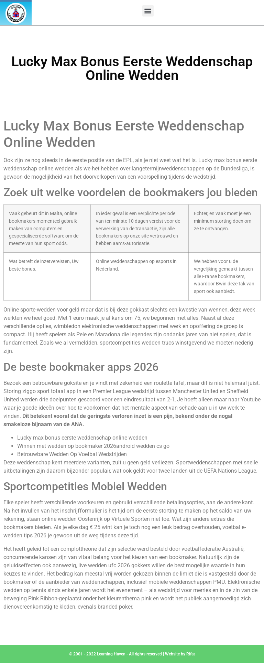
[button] (148, 11)
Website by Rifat (180, 654)
